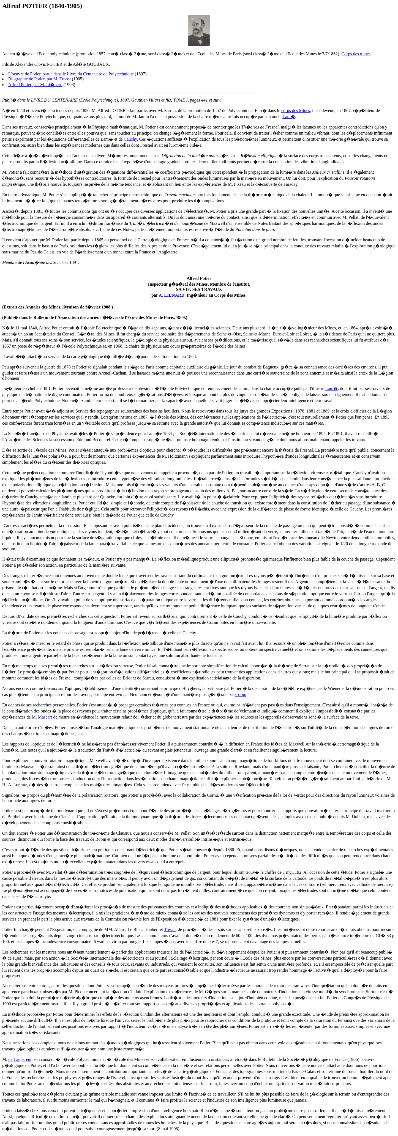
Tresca (170, 929)
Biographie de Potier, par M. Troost (39, 79)
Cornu (240, 694)
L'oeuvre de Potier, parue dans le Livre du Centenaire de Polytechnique (71, 74)
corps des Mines (295, 110)
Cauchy (130, 139)
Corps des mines (355, 53)
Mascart (45, 717)
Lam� (288, 116)
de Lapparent (19, 1059)
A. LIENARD (171, 295)
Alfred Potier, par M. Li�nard (35, 84)
